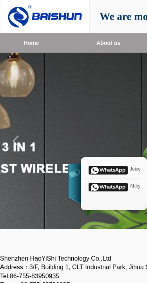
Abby (113, 186)
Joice (114, 169)
